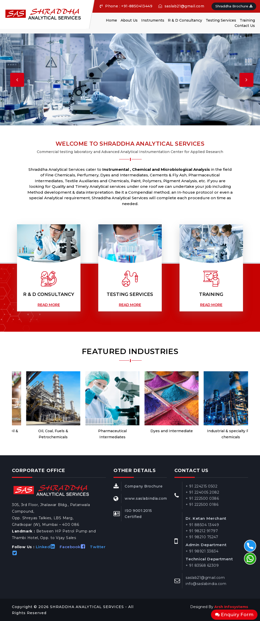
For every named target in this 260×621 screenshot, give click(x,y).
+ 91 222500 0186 (202, 504)
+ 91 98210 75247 (202, 537)
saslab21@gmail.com (181, 6)
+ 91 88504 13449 (202, 525)
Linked (47, 546)
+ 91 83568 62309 (202, 565)
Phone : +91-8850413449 (126, 6)
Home (111, 20)
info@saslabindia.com (206, 583)
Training (247, 20)
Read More (49, 305)
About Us (129, 20)
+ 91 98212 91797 (202, 531)
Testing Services (221, 20)
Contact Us (245, 25)
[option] (41, 405)
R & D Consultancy (185, 20)
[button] (10, 78)
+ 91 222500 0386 (202, 498)
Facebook (74, 546)
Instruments (152, 20)
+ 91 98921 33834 (202, 551)
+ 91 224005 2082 (202, 492)
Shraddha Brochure (233, 6)
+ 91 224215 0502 (201, 486)
